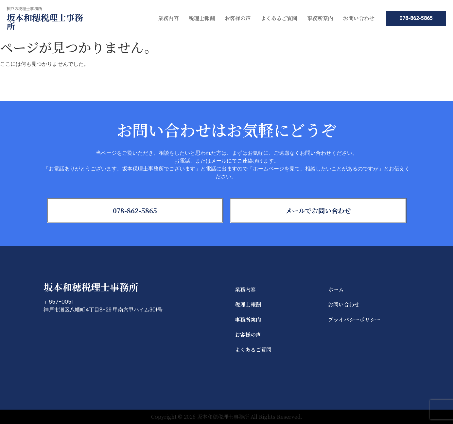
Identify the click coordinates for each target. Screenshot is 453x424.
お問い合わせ (359, 18)
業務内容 (168, 18)
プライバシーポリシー (354, 319)
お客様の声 (238, 18)
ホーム (336, 289)
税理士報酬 (202, 18)
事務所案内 (320, 18)
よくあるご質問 (279, 18)
